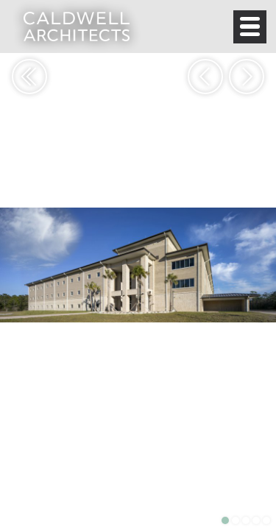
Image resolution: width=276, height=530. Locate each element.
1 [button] (225, 520)
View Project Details (23, 499)
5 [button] (266, 520)
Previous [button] (205, 76)
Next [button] (246, 76)
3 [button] (246, 520)
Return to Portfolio (29, 76)
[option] (138, 265)
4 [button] (256, 520)
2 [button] (235, 520)
